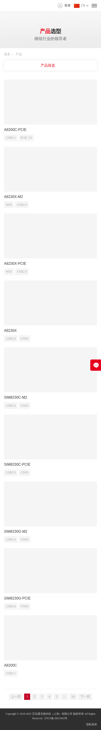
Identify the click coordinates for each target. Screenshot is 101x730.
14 (73, 696)
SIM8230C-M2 (15, 397)
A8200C (10, 665)
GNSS (25, 338)
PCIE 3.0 (26, 137)
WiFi (9, 205)
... (64, 696)
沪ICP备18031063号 (55, 718)
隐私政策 (91, 724)
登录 (67, 5)
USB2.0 (22, 205)
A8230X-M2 (13, 197)
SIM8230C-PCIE (17, 464)
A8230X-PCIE (15, 263)
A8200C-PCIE (15, 130)
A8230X (10, 330)
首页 (7, 54)
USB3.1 (11, 137)
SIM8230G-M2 (15, 531)
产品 (19, 54)
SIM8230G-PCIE (17, 598)
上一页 (16, 696)
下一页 (85, 696)
